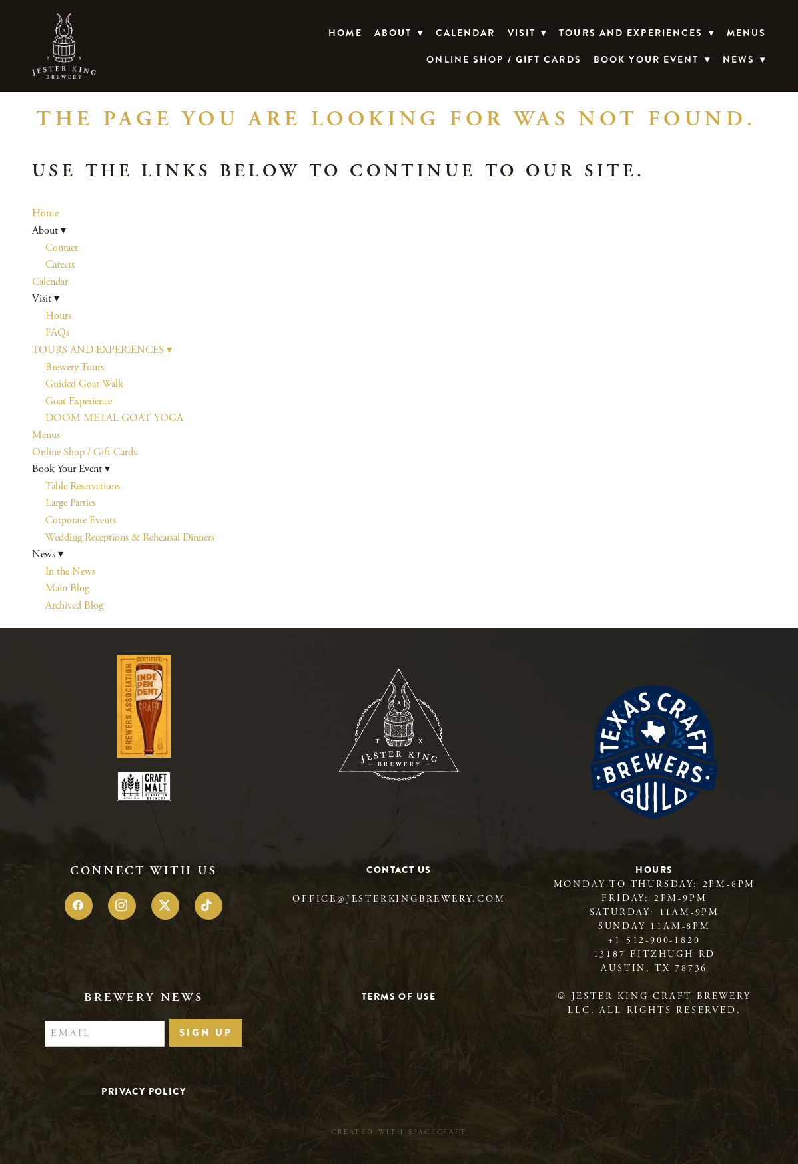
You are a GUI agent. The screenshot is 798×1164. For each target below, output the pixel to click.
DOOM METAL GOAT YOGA (114, 418)
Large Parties (70, 503)
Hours (58, 316)
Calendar (466, 32)
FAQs (57, 333)
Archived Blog (74, 606)
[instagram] (122, 906)
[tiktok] (208, 906)
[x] (165, 906)
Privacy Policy (143, 1091)
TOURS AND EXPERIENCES (636, 32)
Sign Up (205, 1032)
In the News (70, 572)
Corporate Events (80, 520)
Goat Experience (78, 401)
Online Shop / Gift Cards (503, 59)
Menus (747, 32)
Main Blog (67, 588)
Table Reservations (82, 486)
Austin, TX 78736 (654, 968)
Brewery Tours (74, 367)
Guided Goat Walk (84, 384)
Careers (60, 265)
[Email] (105, 1034)
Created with (398, 1132)
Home (345, 32)
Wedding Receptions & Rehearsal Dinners (129, 538)
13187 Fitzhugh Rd (655, 954)
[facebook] (79, 906)
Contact (61, 248)
